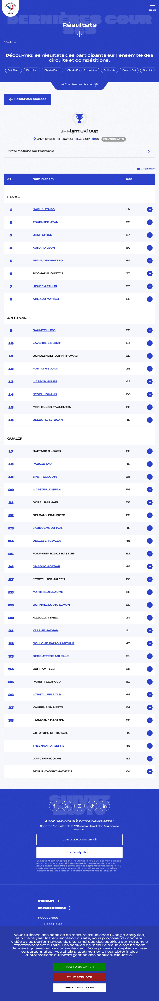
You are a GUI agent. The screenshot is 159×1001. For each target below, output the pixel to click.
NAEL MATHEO (44, 209)
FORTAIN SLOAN (45, 369)
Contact (46, 901)
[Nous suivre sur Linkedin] (105, 806)
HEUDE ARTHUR (45, 286)
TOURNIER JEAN (45, 222)
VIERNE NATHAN (45, 630)
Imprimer (146, 169)
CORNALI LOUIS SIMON (51, 605)
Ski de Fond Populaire (82, 70)
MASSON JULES (45, 381)
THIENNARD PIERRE (48, 746)
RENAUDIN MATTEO (48, 261)
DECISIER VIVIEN (47, 541)
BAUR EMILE (42, 235)
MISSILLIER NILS (47, 695)
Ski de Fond (52, 70)
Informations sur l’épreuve (79, 151)
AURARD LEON (44, 248)
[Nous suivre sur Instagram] (79, 806)
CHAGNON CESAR (46, 566)
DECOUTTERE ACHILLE (51, 656)
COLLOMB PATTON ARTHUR (53, 643)
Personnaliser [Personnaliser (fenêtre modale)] (79, 987)
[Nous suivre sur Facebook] (54, 806)
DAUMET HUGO (44, 330)
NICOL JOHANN (45, 394)
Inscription (79, 852)
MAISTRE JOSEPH (47, 490)
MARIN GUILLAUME (48, 592)
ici (114, 871)
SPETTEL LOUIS (45, 477)
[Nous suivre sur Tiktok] (92, 806)
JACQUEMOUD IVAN (48, 528)
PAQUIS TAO (42, 464)
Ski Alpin (13, 70)
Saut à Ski (129, 70)
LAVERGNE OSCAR (47, 343)
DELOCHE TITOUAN (48, 420)
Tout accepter (79, 967)
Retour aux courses (27, 99)
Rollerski (109, 70)
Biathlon (31, 70)
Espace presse (52, 908)
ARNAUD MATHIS (46, 299)
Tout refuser (79, 977)
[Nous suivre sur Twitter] (67, 806)
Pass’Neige (53, 924)
